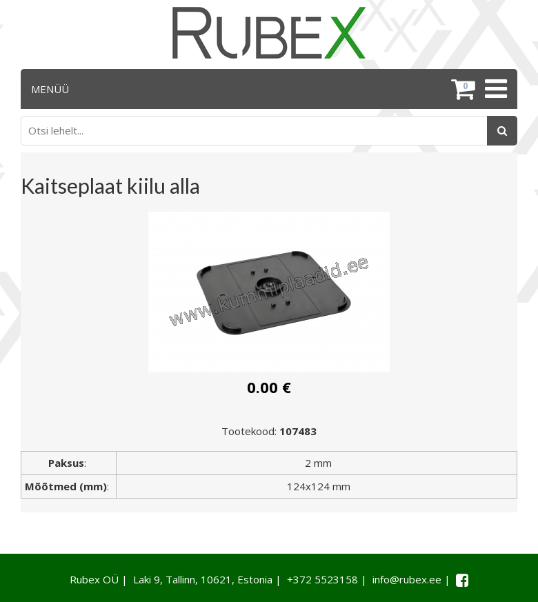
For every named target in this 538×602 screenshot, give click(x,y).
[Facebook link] (462, 580)
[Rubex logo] (269, 33)
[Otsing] (502, 131)
